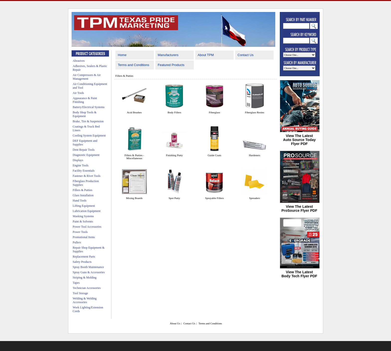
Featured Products (171, 65)
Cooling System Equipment (89, 135)
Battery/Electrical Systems (89, 107)
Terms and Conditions (133, 65)
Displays (78, 160)
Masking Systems (83, 216)
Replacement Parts (84, 256)
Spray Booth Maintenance (88, 267)
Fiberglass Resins (254, 112)
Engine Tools (81, 165)
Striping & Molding (85, 277)
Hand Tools (80, 200)
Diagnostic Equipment (86, 155)
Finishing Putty (174, 155)
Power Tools (80, 232)
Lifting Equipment (84, 206)
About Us (175, 323)
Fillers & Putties (83, 190)
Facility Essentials (84, 170)
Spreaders (254, 198)
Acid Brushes (134, 112)
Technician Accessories (87, 288)
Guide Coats (214, 155)
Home (122, 55)
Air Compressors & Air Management (87, 76)
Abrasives (79, 61)
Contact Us (246, 55)
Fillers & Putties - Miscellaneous (134, 157)
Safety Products (82, 262)
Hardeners (254, 155)
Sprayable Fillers (214, 198)
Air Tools (78, 93)
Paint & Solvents (83, 221)
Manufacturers (168, 55)
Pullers (77, 242)
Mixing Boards (134, 198)
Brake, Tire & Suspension (88, 121)
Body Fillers (174, 112)
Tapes (76, 282)
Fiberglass (214, 112)
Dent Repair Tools (84, 149)
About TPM (206, 55)
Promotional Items (84, 237)
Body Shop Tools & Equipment (85, 114)
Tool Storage (80, 293)
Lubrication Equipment (87, 211)
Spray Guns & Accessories (89, 272)
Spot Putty (174, 198)
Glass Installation (83, 195)
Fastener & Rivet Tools (86, 176)
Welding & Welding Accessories (85, 300)
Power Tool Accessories (87, 226)
